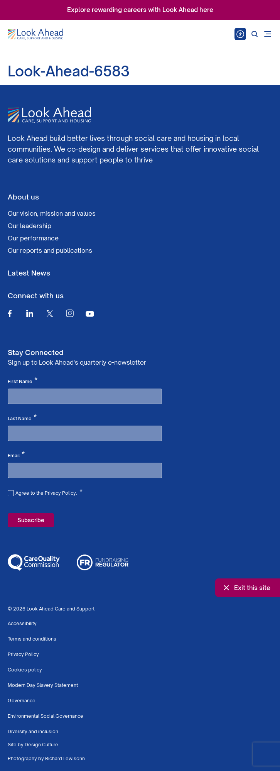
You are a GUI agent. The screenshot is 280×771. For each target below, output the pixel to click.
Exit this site (246, 587)
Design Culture (41, 744)
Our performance (33, 238)
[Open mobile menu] (267, 34)
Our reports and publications (50, 250)
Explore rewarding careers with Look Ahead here (140, 10)
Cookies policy (25, 670)
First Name (22, 381)
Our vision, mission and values (52, 213)
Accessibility (22, 623)
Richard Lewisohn (65, 758)
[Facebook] (9, 313)
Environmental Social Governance (45, 716)
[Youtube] (90, 313)
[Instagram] (70, 313)
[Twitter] (50, 313)
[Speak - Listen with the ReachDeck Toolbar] (240, 34)
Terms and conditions (32, 639)
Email (16, 455)
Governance (21, 700)
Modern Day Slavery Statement (43, 685)
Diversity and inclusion (33, 731)
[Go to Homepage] (35, 34)
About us (23, 197)
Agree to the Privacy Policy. (49, 492)
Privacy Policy (23, 654)
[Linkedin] (30, 313)
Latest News (29, 273)
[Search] (254, 34)
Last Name (22, 418)
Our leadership (29, 226)
